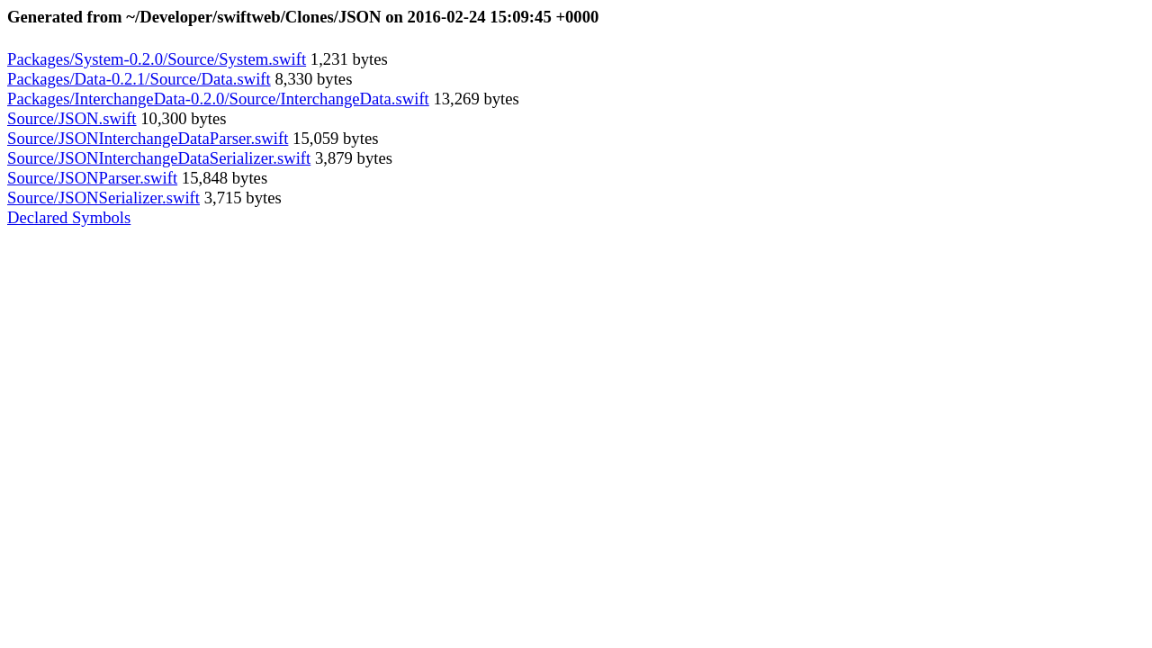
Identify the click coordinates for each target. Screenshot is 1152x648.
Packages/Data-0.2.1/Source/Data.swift (139, 78)
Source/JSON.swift (72, 118)
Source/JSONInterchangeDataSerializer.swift (158, 157)
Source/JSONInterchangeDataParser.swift (147, 138)
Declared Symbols (68, 217)
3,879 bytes (351, 157)
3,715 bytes (241, 197)
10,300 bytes (182, 118)
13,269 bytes (474, 98)
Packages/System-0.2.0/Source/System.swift (156, 59)
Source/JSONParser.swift (92, 177)
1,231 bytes (347, 59)
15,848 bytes (222, 177)
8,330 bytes (312, 78)
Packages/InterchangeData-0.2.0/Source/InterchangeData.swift (218, 98)
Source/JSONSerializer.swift (103, 197)
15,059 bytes (333, 138)
